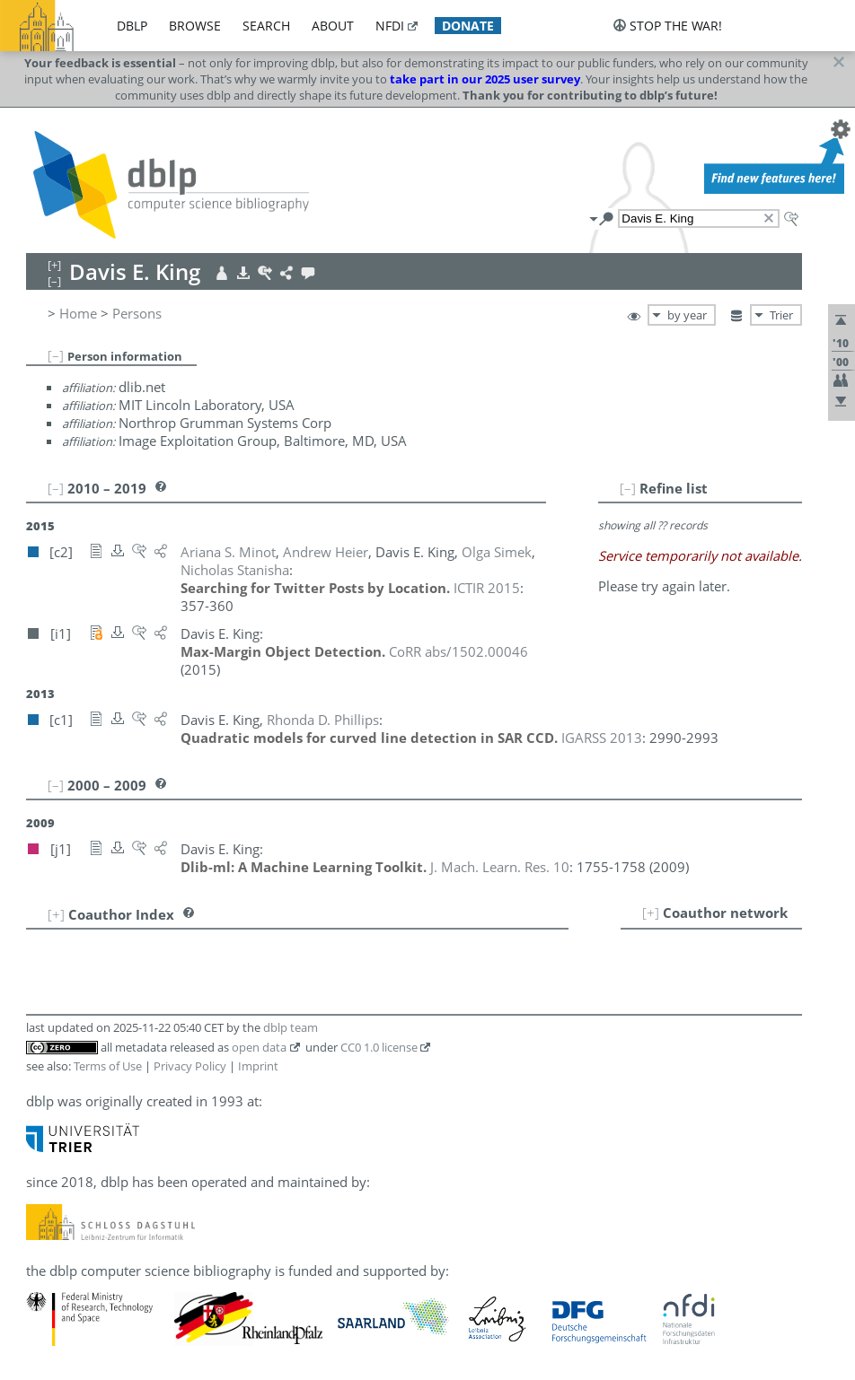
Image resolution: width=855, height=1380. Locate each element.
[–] (56, 355)
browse (195, 25)
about (333, 25)
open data (259, 1047)
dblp (132, 25)
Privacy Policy (190, 1066)
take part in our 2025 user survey (485, 79)
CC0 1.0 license (379, 1047)
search (266, 25)
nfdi (389, 25)
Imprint (258, 1066)
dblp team (290, 1027)
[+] (650, 912)
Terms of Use (108, 1066)
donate (468, 25)
